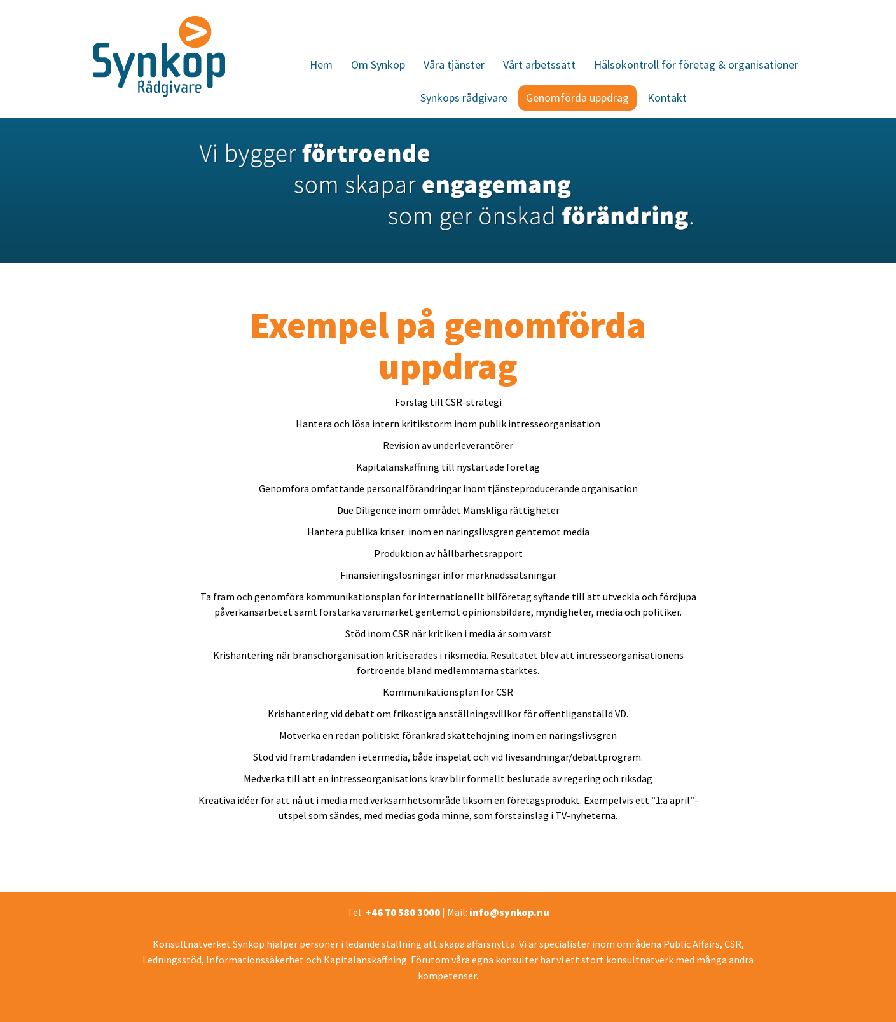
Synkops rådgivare (463, 97)
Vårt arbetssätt (539, 64)
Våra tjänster (454, 64)
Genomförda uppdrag (577, 97)
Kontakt (667, 97)
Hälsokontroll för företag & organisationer (696, 64)
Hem (321, 64)
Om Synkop (378, 64)
